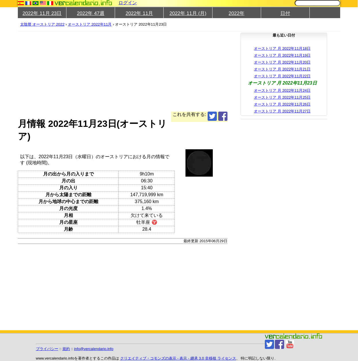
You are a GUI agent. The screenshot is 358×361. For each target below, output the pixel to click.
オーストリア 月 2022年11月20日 (282, 62)
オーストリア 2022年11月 (90, 24)
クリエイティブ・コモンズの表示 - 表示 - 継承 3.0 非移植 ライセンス (178, 358)
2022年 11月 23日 (42, 13)
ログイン (127, 2)
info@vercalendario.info (93, 349)
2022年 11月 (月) (187, 13)
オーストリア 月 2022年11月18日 (282, 48)
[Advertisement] (122, 71)
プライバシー (47, 349)
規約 (66, 349)
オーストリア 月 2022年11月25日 (282, 97)
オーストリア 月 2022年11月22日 (282, 76)
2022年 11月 (139, 13)
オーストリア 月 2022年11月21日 (282, 69)
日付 (285, 13)
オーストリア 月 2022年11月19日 (282, 55)
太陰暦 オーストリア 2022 (42, 24)
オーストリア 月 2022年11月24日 (282, 90)
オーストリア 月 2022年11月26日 (282, 104)
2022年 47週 (90, 13)
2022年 (236, 13)
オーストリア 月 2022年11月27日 (282, 111)
